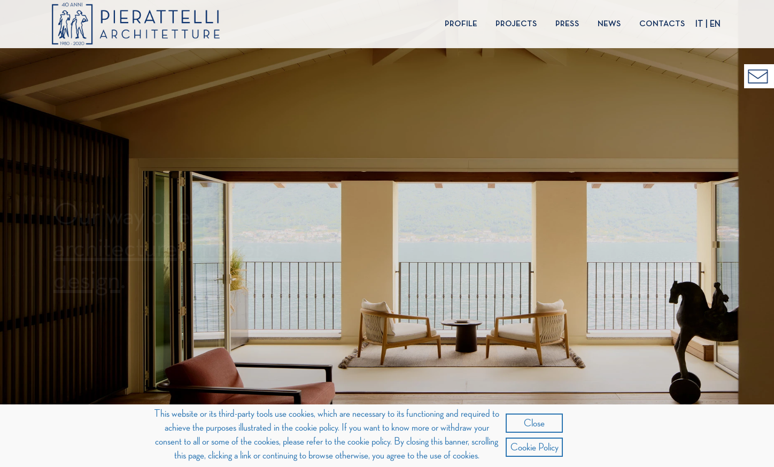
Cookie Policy (534, 447)
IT (699, 24)
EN (715, 24)
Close (534, 423)
